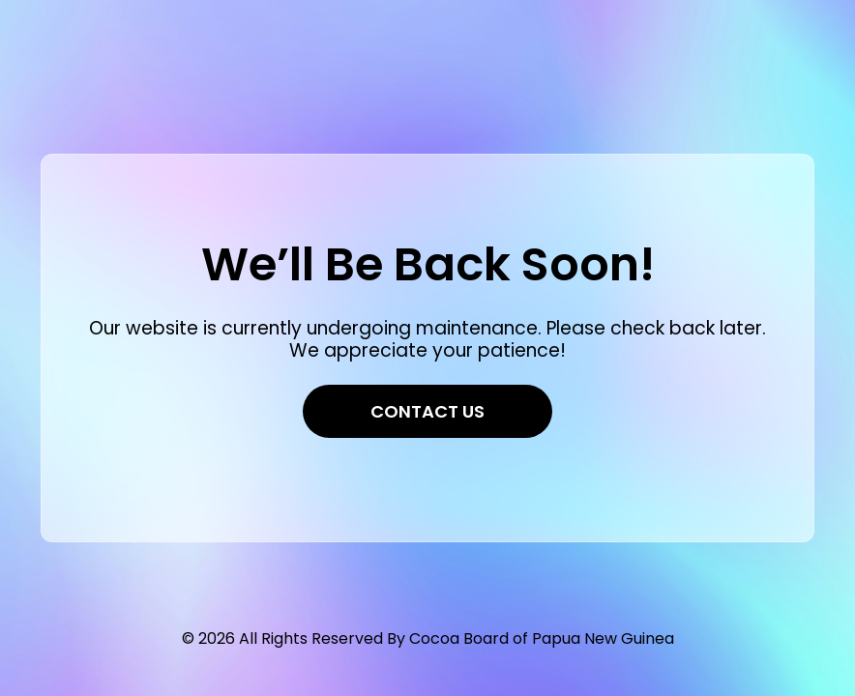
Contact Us (427, 411)
